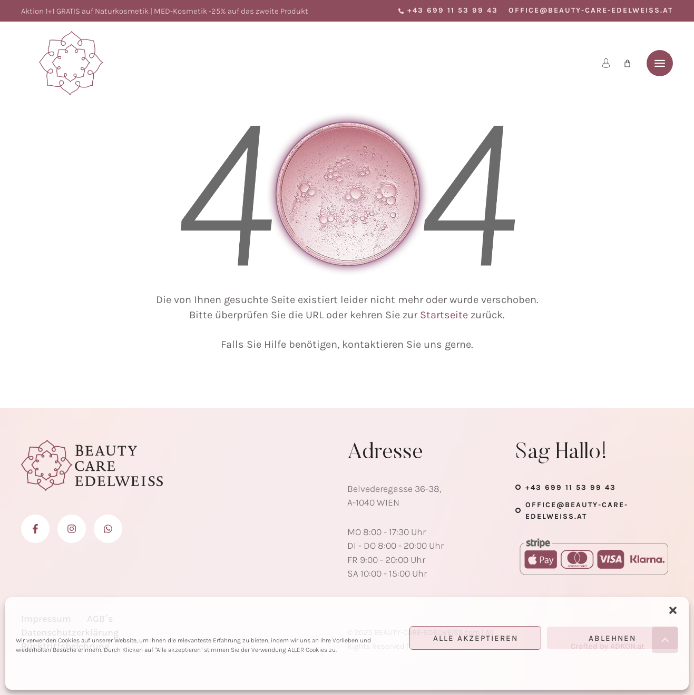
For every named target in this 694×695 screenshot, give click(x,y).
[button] (673, 610)
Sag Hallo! (561, 453)
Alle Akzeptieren (475, 638)
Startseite (444, 315)
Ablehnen (612, 638)
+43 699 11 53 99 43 (570, 487)
